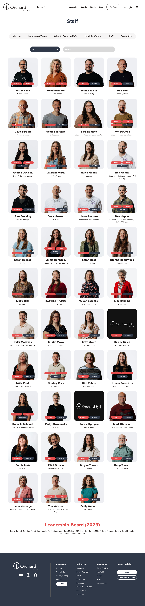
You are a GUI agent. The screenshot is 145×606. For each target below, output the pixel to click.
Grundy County (62, 575)
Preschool (80, 583)
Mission (17, 36)
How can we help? (124, 564)
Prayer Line (80, 579)
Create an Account (127, 577)
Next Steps (102, 564)
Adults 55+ (101, 572)
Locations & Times (37, 36)
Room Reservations (84, 586)
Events (84, 7)
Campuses (61, 564)
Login (126, 572)
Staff (111, 36)
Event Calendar (82, 572)
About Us (73, 7)
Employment (81, 590)
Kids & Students (103, 568)
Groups (99, 575)
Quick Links (81, 564)
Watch (92, 7)
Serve (99, 579)
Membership (101, 583)
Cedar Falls (60, 572)
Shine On (80, 594)
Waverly (59, 579)
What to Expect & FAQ (65, 36)
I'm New (113, 7)
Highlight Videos (92, 36)
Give (101, 7)
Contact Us (126, 36)
